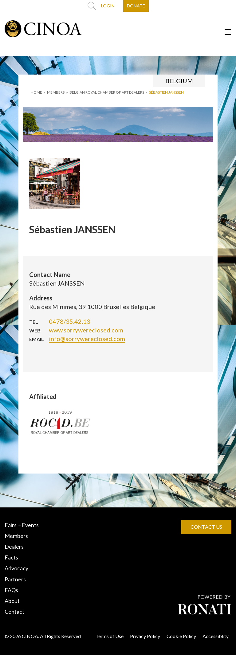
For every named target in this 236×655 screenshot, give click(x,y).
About (12, 600)
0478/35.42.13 (69, 321)
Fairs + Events (22, 525)
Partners (15, 579)
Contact (14, 611)
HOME (36, 92)
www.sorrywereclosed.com (86, 330)
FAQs (11, 590)
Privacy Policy (145, 636)
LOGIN (108, 5)
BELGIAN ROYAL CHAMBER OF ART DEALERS (106, 92)
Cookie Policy (181, 636)
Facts (11, 557)
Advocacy (16, 568)
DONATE (136, 5)
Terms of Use (110, 636)
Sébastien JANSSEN (166, 92)
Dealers (14, 546)
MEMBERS (56, 92)
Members (16, 535)
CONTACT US (206, 527)
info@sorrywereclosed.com (87, 338)
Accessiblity (216, 636)
